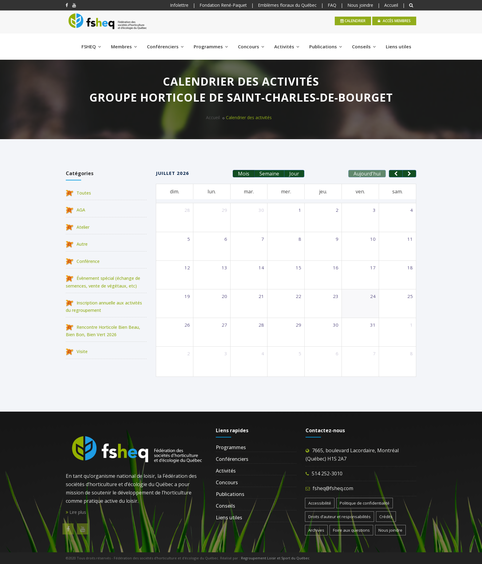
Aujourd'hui (367, 173)
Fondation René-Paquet (223, 5)
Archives (316, 530)
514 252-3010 (327, 473)
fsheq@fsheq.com (333, 488)
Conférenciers (165, 46)
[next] (409, 173)
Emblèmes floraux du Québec (287, 5)
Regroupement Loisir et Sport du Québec (275, 558)
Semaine (269, 173)
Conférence (83, 261)
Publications (325, 46)
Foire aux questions (351, 530)
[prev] (396, 173)
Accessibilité (319, 503)
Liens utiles (398, 46)
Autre (77, 244)
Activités (286, 46)
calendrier (352, 20)
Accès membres (394, 20)
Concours (251, 46)
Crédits (386, 516)
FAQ (332, 5)
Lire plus (76, 512)
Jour (294, 173)
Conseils (364, 46)
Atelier (77, 227)
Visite (77, 351)
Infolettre (179, 5)
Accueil (391, 5)
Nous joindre (360, 5)
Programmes (211, 46)
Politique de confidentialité (364, 503)
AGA (75, 210)
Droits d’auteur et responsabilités (339, 516)
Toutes (78, 193)
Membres (124, 46)
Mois (243, 173)
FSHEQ (91, 46)
